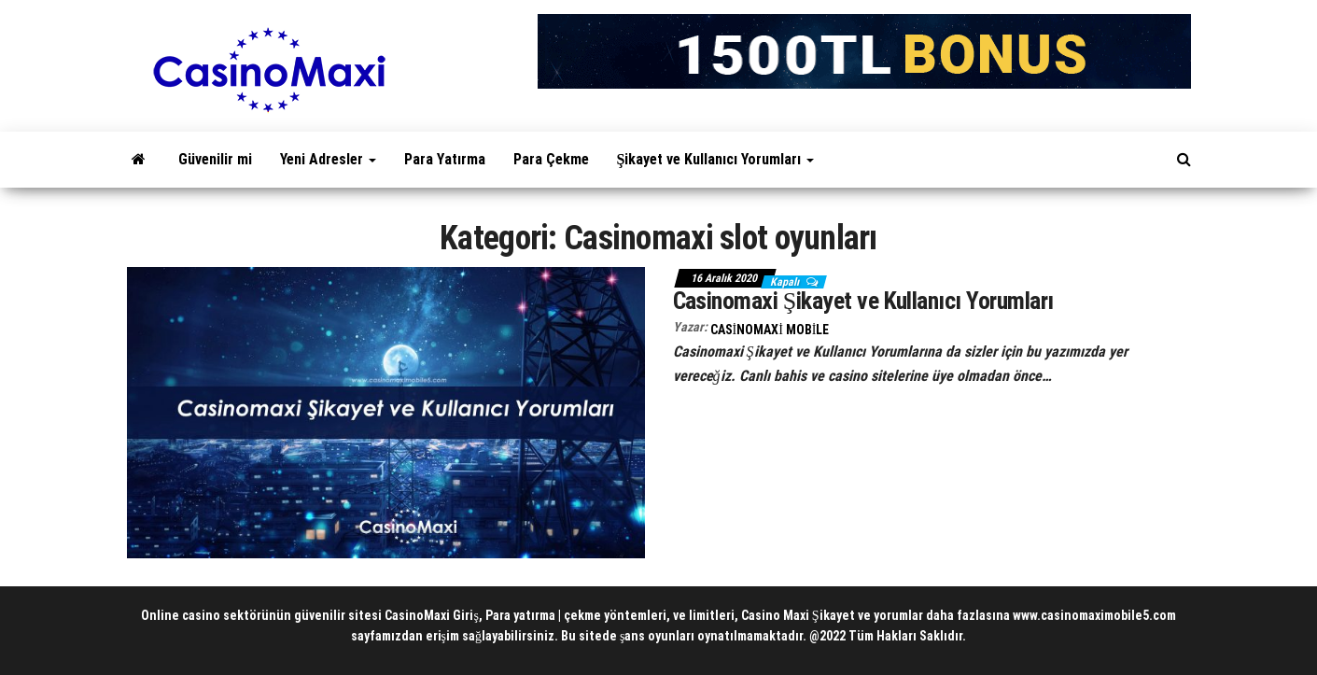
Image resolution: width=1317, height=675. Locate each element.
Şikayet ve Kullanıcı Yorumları (716, 159)
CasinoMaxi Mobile (770, 329)
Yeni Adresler (328, 159)
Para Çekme (551, 159)
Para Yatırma (444, 159)
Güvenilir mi (215, 159)
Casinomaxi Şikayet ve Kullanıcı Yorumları (863, 301)
